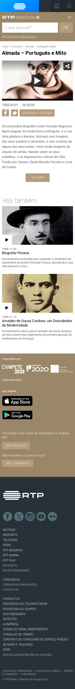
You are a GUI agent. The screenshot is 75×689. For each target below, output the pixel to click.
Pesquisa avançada (19, 37)
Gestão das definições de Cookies (27, 655)
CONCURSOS (11, 579)
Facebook (8, 516)
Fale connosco (17, 463)
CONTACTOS (11, 599)
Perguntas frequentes (20, 584)
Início (5, 46)
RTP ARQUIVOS (13, 550)
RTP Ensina (11, 555)
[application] (37, 81)
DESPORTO (10, 535)
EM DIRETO (10, 565)
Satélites (10, 619)
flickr (52, 516)
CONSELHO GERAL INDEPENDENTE (25, 629)
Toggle (69, 6)
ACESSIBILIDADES (14, 614)
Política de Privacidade (18, 671)
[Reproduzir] (38, 81)
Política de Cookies (48, 671)
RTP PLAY (9, 560)
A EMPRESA (10, 624)
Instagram (30, 516)
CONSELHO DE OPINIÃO (18, 634)
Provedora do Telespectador (25, 604)
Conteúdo (16, 46)
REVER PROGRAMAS (16, 570)
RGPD (6, 649)
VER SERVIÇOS (16, 445)
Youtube (41, 516)
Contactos (11, 589)
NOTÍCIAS (9, 530)
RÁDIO (7, 545)
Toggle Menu (55, 4)
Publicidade (28, 674)
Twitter (19, 516)
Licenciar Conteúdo (37, 113)
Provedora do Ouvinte (19, 609)
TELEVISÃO (10, 540)
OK (66, 27)
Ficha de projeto (12, 379)
